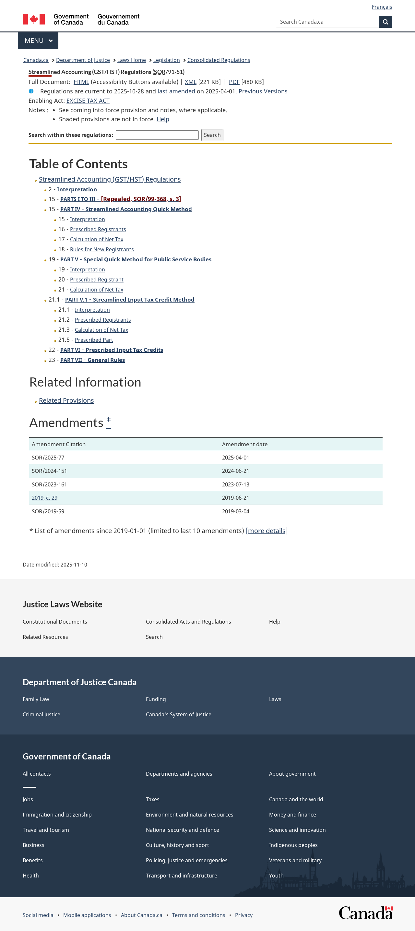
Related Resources (45, 636)
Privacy (244, 915)
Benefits (33, 860)
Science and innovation (297, 829)
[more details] (267, 530)
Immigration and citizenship (57, 814)
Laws (275, 699)
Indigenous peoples (293, 845)
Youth (276, 875)
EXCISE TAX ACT (88, 100)
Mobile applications (87, 915)
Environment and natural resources (189, 814)
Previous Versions (263, 91)
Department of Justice (83, 60)
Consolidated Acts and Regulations (188, 621)
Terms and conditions (198, 915)
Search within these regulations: (71, 134)
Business (33, 845)
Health (31, 875)
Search (154, 636)
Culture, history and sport (177, 845)
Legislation (166, 60)
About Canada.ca (141, 915)
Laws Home (131, 60)
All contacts (37, 773)
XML (190, 82)
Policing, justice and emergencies (187, 860)
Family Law (36, 699)
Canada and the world (296, 799)
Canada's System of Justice (178, 714)
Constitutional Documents (55, 621)
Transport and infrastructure (181, 875)
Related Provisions (66, 400)
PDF (234, 82)
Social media (38, 915)
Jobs (28, 799)
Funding (156, 699)
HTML (81, 82)
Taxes (153, 799)
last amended (176, 91)
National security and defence (182, 829)
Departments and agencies (179, 773)
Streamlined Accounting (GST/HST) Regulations (110, 179)
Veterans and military (295, 860)
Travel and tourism (46, 829)
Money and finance (292, 814)
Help (163, 119)
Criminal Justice (41, 714)
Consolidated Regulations (218, 60)
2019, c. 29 (44, 497)
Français (382, 6)
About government (292, 773)
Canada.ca (36, 60)
